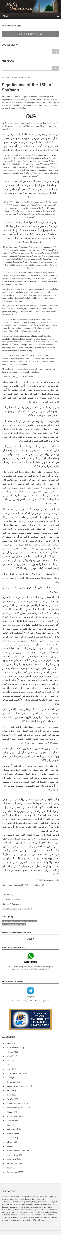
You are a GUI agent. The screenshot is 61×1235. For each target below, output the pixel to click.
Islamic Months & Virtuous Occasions (23, 921)
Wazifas (12, 1146)
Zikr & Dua (12, 1099)
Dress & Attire (14, 1159)
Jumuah (12, 1061)
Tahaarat (13, 1052)
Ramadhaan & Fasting (17, 1073)
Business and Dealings (17, 1103)
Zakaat (11, 1078)
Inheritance (13, 1133)
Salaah (12, 1056)
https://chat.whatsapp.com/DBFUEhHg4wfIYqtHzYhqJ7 (30, 969)
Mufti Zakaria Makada (11, 899)
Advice (12, 1142)
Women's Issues (15, 1116)
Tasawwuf (12, 1138)
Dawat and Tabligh (15, 1048)
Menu (5, 16)
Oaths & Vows (14, 1129)
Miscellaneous (14, 1164)
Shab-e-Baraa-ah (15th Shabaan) (14, 924)
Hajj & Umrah (13, 1082)
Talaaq (12, 1112)
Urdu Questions (15, 1172)
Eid (9, 1065)
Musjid (11, 1069)
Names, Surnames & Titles (19, 1151)
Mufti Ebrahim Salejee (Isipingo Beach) (17, 909)
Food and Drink (14, 1155)
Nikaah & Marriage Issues (18, 1108)
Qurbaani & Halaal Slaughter (19, 1086)
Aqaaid (5, 921)
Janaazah (12, 1121)
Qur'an (11, 1091)
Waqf (10, 1125)
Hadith (11, 1095)
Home (3, 77)
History (11, 1168)
